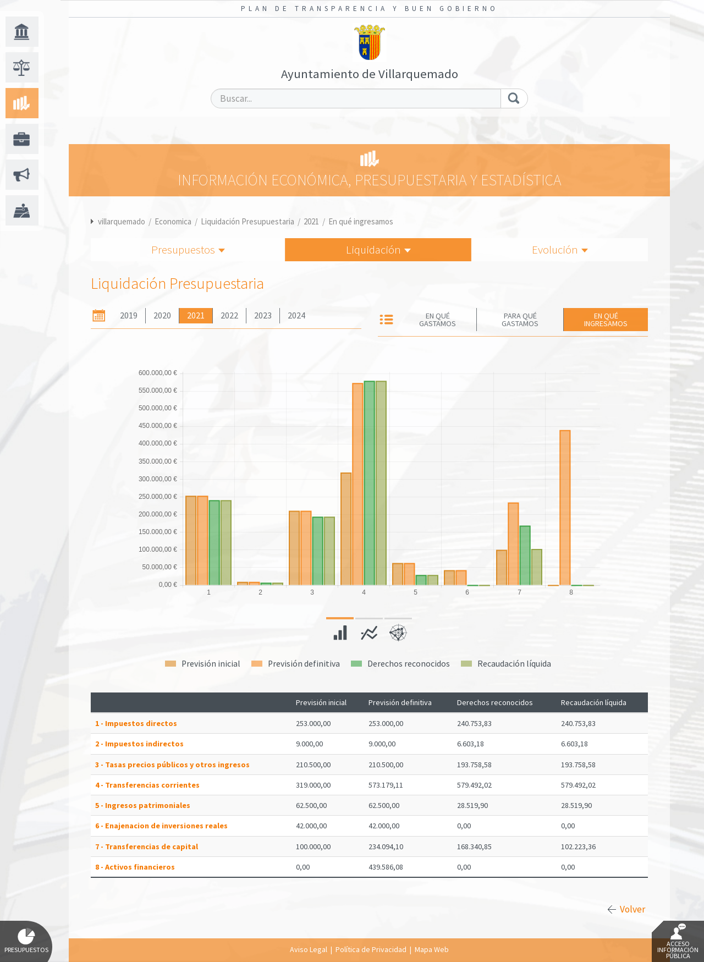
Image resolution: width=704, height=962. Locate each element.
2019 (129, 315)
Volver (632, 909)
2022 (229, 315)
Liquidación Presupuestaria (247, 221)
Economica (173, 221)
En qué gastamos (437, 319)
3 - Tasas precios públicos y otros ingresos (172, 764)
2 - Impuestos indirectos (139, 744)
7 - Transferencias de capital (146, 846)
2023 (263, 315)
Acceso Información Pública (677, 941)
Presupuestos (188, 249)
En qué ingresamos (360, 221)
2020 (162, 315)
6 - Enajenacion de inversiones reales (161, 826)
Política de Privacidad (371, 949)
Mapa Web (432, 949)
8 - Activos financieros (135, 867)
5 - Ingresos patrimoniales (142, 805)
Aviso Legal (308, 949)
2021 (311, 221)
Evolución (560, 249)
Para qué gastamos (520, 319)
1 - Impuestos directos (136, 723)
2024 (296, 315)
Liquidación (378, 249)
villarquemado (121, 221)
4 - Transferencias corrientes (147, 785)
